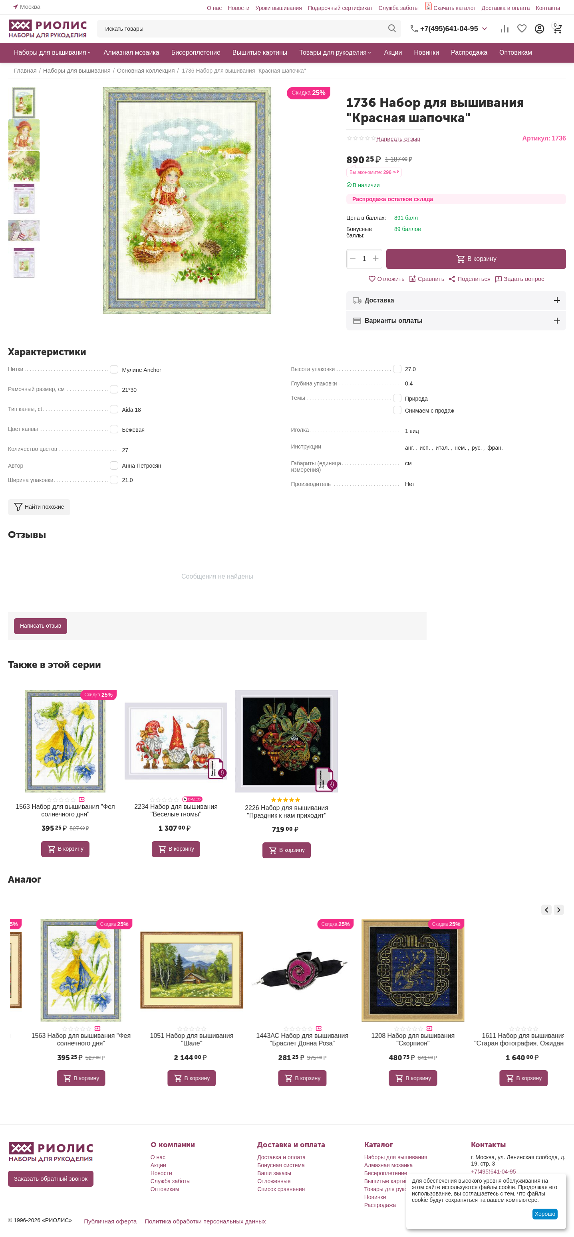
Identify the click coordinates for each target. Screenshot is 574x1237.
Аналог (24, 877)
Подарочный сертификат (340, 8)
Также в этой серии (54, 664)
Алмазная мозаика (388, 1161)
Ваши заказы (274, 1169)
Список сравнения (281, 1185)
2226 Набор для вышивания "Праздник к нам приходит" (286, 810)
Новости (238, 8)
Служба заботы (399, 8)
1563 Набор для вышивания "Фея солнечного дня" (65, 809)
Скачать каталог (454, 8)
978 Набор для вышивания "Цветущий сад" (65, 1036)
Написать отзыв (396, 139)
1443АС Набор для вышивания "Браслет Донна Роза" (397, 1036)
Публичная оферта (108, 1217)
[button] (469, 279)
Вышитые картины (388, 1177)
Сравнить (428, 279)
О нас (214, 8)
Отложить (389, 279)
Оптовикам (165, 1185)
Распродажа (380, 1201)
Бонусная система (281, 1161)
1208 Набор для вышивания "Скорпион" (507, 1036)
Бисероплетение (385, 1169)
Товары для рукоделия (393, 1185)
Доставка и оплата (506, 8)
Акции (158, 1161)
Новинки (375, 1193)
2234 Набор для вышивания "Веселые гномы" (176, 809)
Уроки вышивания (278, 8)
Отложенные (273, 1177)
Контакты (548, 8)
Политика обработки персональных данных (197, 1217)
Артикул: (536, 138)
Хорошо (545, 1214)
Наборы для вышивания (395, 1153)
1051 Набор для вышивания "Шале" (286, 1033)
